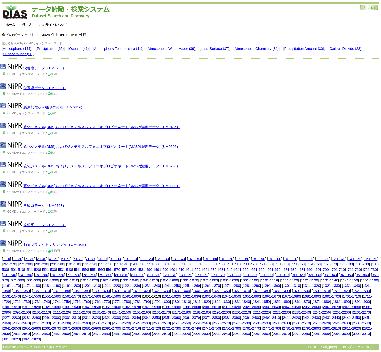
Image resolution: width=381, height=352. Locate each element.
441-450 (298, 264)
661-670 (274, 269)
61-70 (78, 259)
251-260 (370, 259)
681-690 (306, 269)
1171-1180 (31, 286)
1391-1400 (101, 291)
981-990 (33, 280)
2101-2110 (41, 312)
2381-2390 (231, 318)
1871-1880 (321, 302)
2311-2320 (91, 318)
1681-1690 (311, 296)
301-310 (73, 264)
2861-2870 (81, 334)
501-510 (17, 269)
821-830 (153, 275)
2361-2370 (191, 318)
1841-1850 (261, 302)
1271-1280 (231, 286)
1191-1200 (71, 286)
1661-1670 (271, 296)
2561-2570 (221, 323)
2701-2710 (131, 328)
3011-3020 (11, 339)
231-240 (338, 259)
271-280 (25, 264)
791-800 (105, 275)
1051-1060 (169, 280)
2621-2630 (341, 323)
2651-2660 (31, 328)
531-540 (65, 269)
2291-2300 (51, 318)
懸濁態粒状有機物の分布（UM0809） (53, 107)
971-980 (17, 280)
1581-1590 (111, 296)
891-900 (266, 275)
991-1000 (50, 280)
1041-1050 (149, 280)
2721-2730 (171, 328)
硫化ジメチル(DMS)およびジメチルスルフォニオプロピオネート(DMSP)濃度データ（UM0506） (101, 147)
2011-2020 (231, 307)
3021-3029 (31, 339)
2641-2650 (11, 328)
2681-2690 (91, 328)
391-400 (218, 264)
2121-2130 (81, 312)
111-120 (146, 259)
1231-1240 (151, 286)
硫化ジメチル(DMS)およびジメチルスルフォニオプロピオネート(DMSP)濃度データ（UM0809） (101, 186)
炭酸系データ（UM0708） (44, 206)
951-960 (362, 275)
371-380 (185, 264)
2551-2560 (201, 323)
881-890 (250, 275)
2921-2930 (201, 334)
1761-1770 (101, 302)
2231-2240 (301, 312)
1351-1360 (21, 291)
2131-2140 (101, 312)
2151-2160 (141, 312)
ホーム (10, 25)
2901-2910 (161, 334)
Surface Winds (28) (18, 54)
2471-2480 (41, 323)
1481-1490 (281, 291)
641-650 (242, 269)
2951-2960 (261, 334)
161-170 (226, 259)
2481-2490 (61, 323)
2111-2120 (61, 312)
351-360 (153, 264)
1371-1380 (61, 291)
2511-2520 (121, 323)
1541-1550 (31, 296)
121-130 (162, 259)
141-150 (194, 259)
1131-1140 (329, 280)
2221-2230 (281, 312)
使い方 (27, 25)
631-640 (226, 269)
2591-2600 (281, 323)
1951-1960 (111, 307)
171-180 (242, 259)
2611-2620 (321, 323)
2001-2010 (211, 307)
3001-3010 (361, 334)
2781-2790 (291, 328)
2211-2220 (261, 312)
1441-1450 (201, 291)
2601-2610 (301, 323)
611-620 (193, 269)
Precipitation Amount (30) (304, 49)
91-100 (115, 259)
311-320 (89, 264)
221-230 (322, 259)
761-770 (57, 275)
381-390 (201, 264)
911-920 (298, 275)
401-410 (234, 264)
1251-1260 (191, 286)
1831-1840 (241, 302)
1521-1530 (361, 291)
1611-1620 (171, 296)
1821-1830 (221, 302)
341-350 (137, 264)
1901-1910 (11, 307)
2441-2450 (351, 318)
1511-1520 (341, 291)
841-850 (185, 275)
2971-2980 (301, 334)
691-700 (322, 269)
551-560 (97, 269)
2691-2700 (111, 328)
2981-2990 (321, 334)
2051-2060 (311, 307)
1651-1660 (251, 296)
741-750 (25, 275)
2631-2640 (361, 323)
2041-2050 (291, 307)
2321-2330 (111, 318)
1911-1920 (31, 307)
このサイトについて (53, 25)
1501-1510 (321, 291)
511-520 (33, 269)
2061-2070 (331, 307)
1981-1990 (171, 307)
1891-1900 (361, 302)
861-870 (218, 275)
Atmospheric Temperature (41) (118, 49)
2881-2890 (121, 334)
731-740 (9, 275)
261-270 (9, 264)
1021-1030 (109, 280)
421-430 (266, 264)
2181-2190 (201, 312)
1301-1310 (291, 286)
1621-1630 (191, 296)
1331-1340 (351, 286)
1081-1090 (229, 280)
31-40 (41, 259)
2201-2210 (241, 312)
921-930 (314, 275)
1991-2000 (191, 307)
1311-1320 (311, 286)
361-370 (169, 264)
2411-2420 (291, 318)
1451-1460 (221, 291)
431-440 (282, 264)
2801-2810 (331, 328)
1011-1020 (89, 280)
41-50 (54, 259)
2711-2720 (151, 328)
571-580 (129, 269)
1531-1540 (11, 296)
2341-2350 (151, 318)
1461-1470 (241, 291)
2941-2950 (241, 334)
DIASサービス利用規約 (322, 347)
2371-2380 (211, 318)
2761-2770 (251, 328)
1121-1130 (309, 280)
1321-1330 (331, 286)
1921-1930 (51, 307)
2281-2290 (31, 318)
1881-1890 (341, 302)
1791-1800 (161, 302)
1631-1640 (211, 296)
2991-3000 (341, 334)
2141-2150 (121, 312)
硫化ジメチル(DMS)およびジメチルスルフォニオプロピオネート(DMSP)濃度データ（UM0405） (101, 127)
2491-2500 (81, 323)
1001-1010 (69, 280)
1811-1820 (201, 302)
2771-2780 (271, 328)
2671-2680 (71, 328)
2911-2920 (181, 334)
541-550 (81, 269)
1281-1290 (251, 286)
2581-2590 (261, 323)
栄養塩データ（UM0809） (44, 88)
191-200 (274, 259)
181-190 (258, 259)
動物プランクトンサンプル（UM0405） (55, 245)
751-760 (41, 275)
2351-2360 (171, 318)
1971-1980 (151, 307)
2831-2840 (21, 334)
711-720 (354, 269)
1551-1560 (51, 296)
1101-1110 (269, 280)
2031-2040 (271, 307)
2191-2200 (221, 312)
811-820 (137, 275)
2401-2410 (271, 318)
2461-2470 (21, 323)
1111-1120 (289, 280)
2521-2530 (141, 323)
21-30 (29, 259)
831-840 (169, 275)
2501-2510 (101, 323)
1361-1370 (41, 291)
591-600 (161, 269)
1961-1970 (131, 307)
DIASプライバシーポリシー (360, 347)
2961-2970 (281, 334)
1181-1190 (51, 286)
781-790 (89, 275)
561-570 (113, 269)
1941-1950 (91, 307)
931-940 (330, 275)
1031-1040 (129, 280)
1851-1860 (281, 302)
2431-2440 (331, 318)
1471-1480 (261, 291)
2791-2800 (311, 328)
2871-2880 (101, 334)
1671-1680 (291, 296)
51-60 (66, 259)
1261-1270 (211, 286)
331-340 (121, 264)
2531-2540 (161, 323)
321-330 (105, 264)
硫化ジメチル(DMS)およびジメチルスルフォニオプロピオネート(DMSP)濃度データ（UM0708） (101, 166)
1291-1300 (271, 286)
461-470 (330, 264)
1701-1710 (351, 296)
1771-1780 (121, 302)
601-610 (177, 269)
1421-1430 (161, 291)
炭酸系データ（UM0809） (44, 225)
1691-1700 (331, 296)
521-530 (49, 269)
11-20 (17, 259)
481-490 (362, 264)
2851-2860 (61, 334)
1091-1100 (249, 280)
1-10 (6, 259)
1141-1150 (349, 280)
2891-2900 (141, 334)
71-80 (90, 259)
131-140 (178, 259)
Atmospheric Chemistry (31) (257, 49)
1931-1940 (71, 307)
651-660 (258, 269)
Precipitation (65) (50, 49)
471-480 (346, 264)
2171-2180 (181, 312)
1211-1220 (111, 286)
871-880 (234, 275)
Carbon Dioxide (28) (345, 49)
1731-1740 (41, 302)
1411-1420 (141, 291)
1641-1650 (231, 296)
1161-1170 (11, 286)
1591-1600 (131, 296)
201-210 (290, 259)
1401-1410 (121, 291)
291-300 (57, 264)
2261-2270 (361, 312)
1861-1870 (301, 302)
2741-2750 (211, 328)
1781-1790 (141, 302)
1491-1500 (301, 291)
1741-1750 (61, 302)
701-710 (338, 269)
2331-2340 (131, 318)
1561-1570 (71, 296)
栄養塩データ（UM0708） (44, 68)
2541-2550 (181, 323)
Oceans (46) (79, 49)
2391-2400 (251, 318)
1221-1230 (131, 286)
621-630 (209, 269)
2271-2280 (11, 318)
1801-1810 (181, 302)
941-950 (346, 275)
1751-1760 (81, 302)
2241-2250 (321, 312)
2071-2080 (351, 307)
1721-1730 (21, 302)
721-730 (370, 269)
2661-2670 (51, 328)
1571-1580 (91, 296)
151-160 (210, 259)
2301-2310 (71, 318)
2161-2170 (161, 312)
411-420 (250, 264)
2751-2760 (231, 328)
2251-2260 (341, 312)
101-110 (130, 259)
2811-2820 (351, 328)
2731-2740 (191, 328)
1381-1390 (81, 291)
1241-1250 (171, 286)
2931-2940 (221, 334)
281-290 (41, 264)
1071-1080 (209, 280)
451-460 (314, 264)
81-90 (102, 259)
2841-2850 (41, 334)
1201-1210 (91, 286)
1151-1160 (369, 280)
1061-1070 (189, 280)
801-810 (121, 275)
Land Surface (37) (215, 49)
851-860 (201, 275)
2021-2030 (251, 307)
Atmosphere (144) (17, 49)
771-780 (73, 275)
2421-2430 (311, 318)
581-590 (145, 269)
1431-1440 (181, 291)
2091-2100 (21, 312)
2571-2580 (241, 323)
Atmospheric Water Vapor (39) (171, 49)
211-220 (306, 259)
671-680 (290, 269)
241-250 (354, 259)
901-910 (282, 275)
